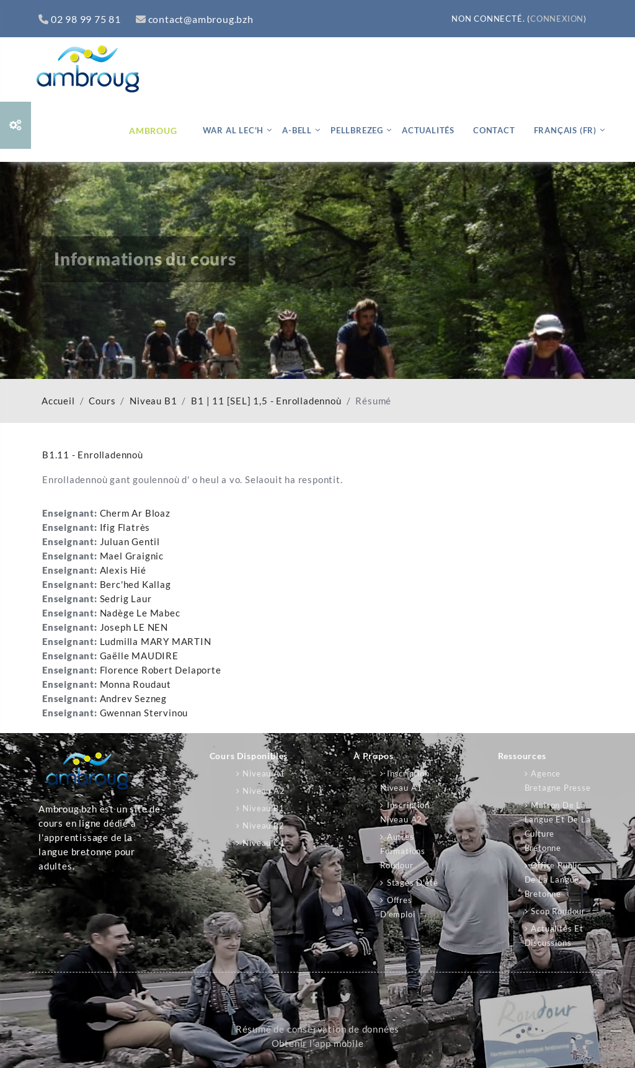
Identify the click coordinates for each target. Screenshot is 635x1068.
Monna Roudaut (135, 684)
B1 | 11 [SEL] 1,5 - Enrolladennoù (266, 401)
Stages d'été (412, 883)
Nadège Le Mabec (140, 613)
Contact (494, 130)
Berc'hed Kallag (135, 584)
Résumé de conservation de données (317, 1029)
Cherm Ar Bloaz (135, 513)
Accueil (58, 401)
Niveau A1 (263, 773)
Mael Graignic (132, 556)
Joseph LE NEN (134, 627)
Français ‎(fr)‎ (565, 130)
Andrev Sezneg (133, 698)
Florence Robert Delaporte (160, 670)
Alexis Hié (123, 570)
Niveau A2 (263, 791)
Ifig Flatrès (125, 527)
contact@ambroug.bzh (195, 19)
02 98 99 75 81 (79, 19)
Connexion (557, 19)
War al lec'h (233, 130)
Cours (102, 401)
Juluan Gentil (130, 541)
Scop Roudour (558, 911)
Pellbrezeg (357, 130)
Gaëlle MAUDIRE (139, 656)
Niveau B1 (153, 401)
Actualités (428, 130)
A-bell (297, 130)
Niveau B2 (263, 825)
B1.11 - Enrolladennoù (92, 454)
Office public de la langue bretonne (553, 879)
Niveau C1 (263, 843)
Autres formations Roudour (402, 851)
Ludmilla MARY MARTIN (155, 641)
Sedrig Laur (126, 599)
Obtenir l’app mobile (318, 1043)
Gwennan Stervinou (144, 713)
